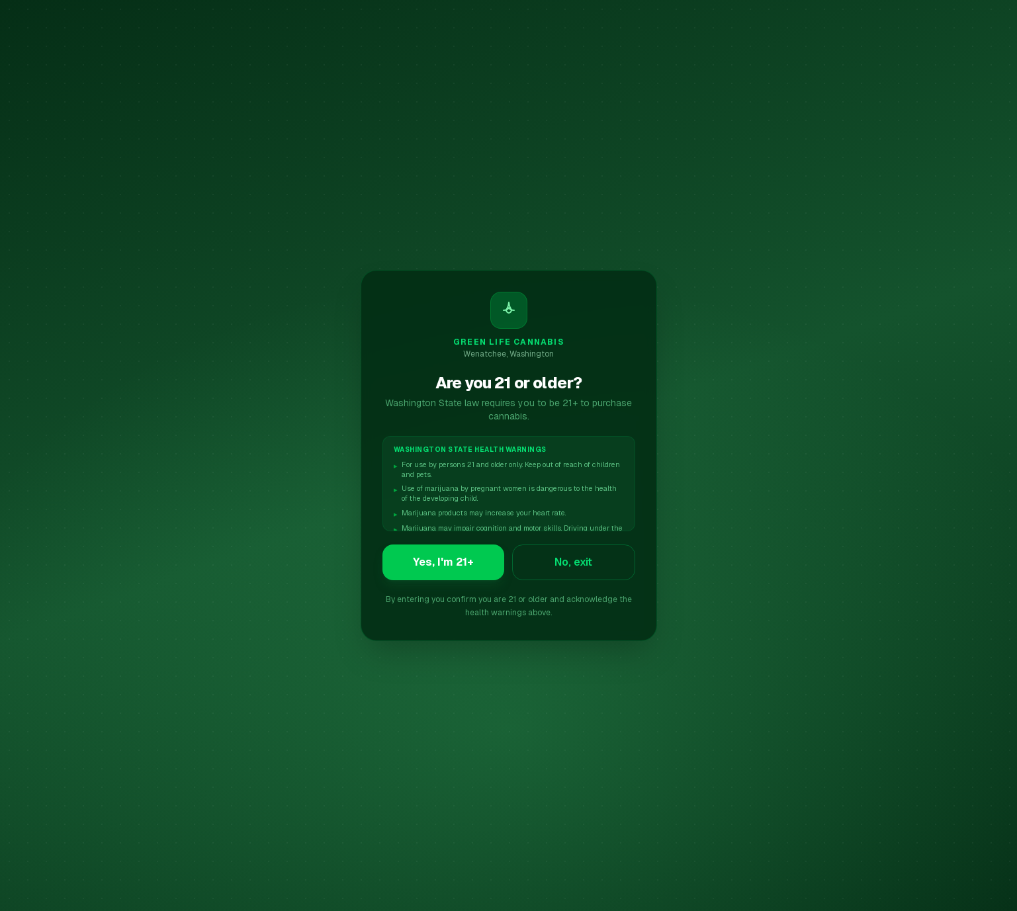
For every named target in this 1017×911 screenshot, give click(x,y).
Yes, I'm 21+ (443, 562)
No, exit (573, 562)
